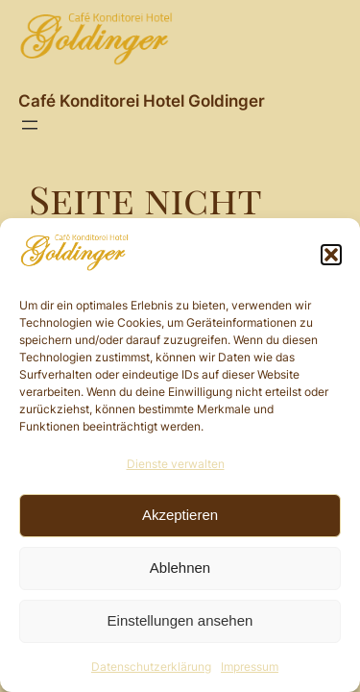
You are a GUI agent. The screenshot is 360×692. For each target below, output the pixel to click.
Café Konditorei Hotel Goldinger (141, 101)
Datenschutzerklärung (151, 666)
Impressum (249, 666)
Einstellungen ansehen (180, 620)
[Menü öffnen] (29, 124)
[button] (331, 254)
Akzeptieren (180, 515)
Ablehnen (180, 567)
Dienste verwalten (176, 464)
